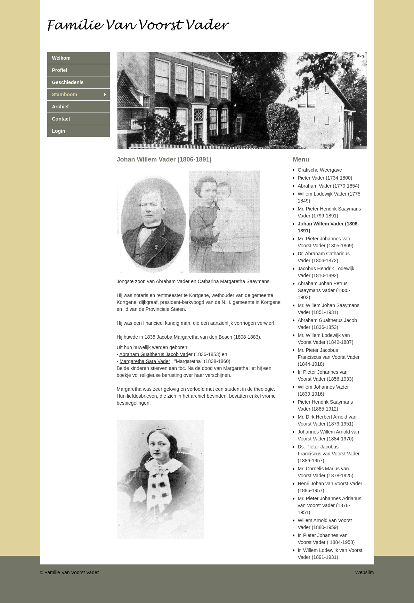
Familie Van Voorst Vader (71, 572)
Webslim (364, 572)
